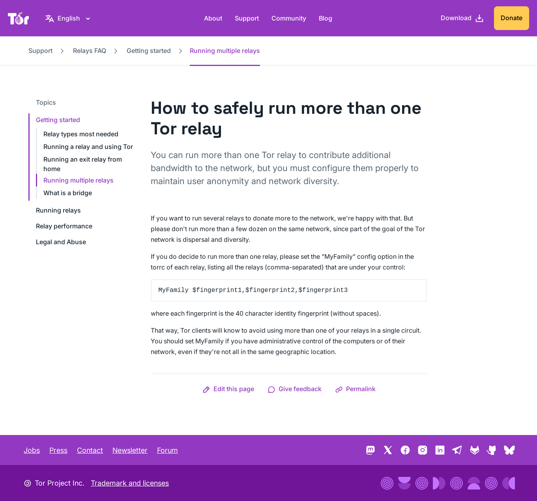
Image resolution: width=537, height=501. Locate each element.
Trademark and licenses (130, 483)
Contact (90, 450)
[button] (228, 388)
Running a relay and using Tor (88, 147)
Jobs (32, 450)
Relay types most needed (80, 134)
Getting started (149, 51)
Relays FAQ (89, 51)
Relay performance (64, 226)
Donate (511, 18)
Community (288, 18)
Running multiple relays (78, 180)
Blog (325, 18)
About (213, 18)
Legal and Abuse (61, 242)
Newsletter (130, 450)
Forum (167, 450)
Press (58, 450)
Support (247, 18)
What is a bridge (67, 193)
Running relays (58, 210)
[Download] (462, 18)
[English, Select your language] (68, 18)
